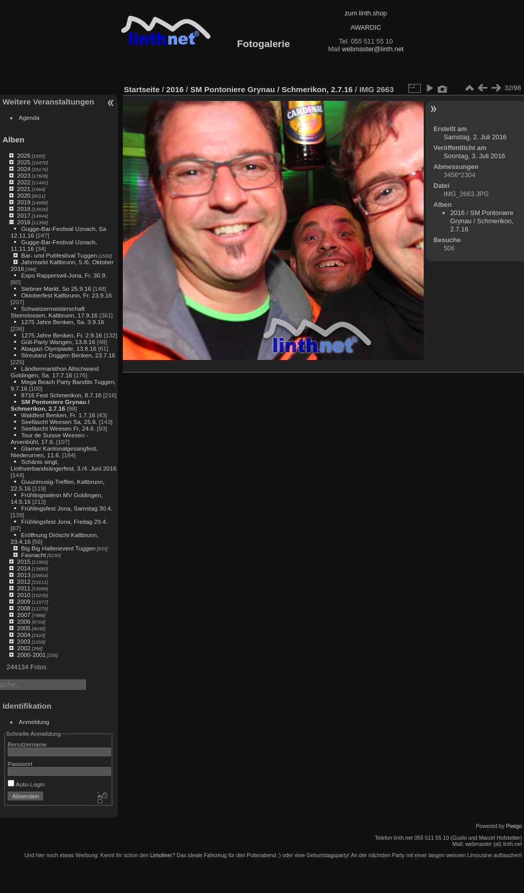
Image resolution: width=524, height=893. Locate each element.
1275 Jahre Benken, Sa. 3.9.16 (62, 321)
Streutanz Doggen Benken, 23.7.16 (68, 355)
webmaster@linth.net (372, 49)
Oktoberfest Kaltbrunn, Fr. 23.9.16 (66, 295)
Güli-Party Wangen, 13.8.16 (58, 341)
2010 (23, 594)
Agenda (29, 117)
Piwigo (514, 826)
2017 (23, 215)
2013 (23, 574)
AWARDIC (366, 27)
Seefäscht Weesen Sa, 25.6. (59, 421)
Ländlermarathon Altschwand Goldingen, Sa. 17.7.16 (55, 371)
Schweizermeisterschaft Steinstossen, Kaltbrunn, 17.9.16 (54, 311)
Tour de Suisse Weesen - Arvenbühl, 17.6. (50, 438)
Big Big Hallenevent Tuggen (58, 548)
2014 (23, 568)
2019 (23, 202)
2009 (23, 601)
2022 (23, 182)
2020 (23, 195)
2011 (23, 588)
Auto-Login (26, 784)
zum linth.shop (366, 13)
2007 (23, 614)
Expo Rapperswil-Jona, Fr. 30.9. (63, 275)
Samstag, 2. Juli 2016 (475, 137)
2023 (23, 175)
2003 (23, 641)
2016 (23, 222)
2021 (23, 188)
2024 (23, 168)
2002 (23, 648)
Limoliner (161, 855)
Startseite (142, 89)
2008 (23, 608)
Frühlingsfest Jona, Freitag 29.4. (64, 521)
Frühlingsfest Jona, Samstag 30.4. (67, 508)
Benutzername (27, 744)
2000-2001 (31, 654)
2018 (23, 208)
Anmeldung (34, 721)
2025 (23, 162)
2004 (23, 634)
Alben (14, 139)
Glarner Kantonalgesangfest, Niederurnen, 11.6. (54, 451)
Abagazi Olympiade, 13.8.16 (59, 348)
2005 (23, 628)
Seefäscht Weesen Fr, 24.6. (58, 428)
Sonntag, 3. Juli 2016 (474, 156)
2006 (23, 621)
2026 (23, 155)
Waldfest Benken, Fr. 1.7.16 (58, 415)
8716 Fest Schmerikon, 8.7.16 (61, 395)
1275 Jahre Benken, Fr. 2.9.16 (61, 335)
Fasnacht (33, 554)
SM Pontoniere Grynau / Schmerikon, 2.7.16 (50, 405)
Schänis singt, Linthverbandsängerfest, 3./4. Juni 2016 (64, 465)
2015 (23, 561)
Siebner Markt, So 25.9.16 (56, 288)
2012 (23, 581)
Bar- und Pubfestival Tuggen (59, 255)
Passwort (20, 763)
